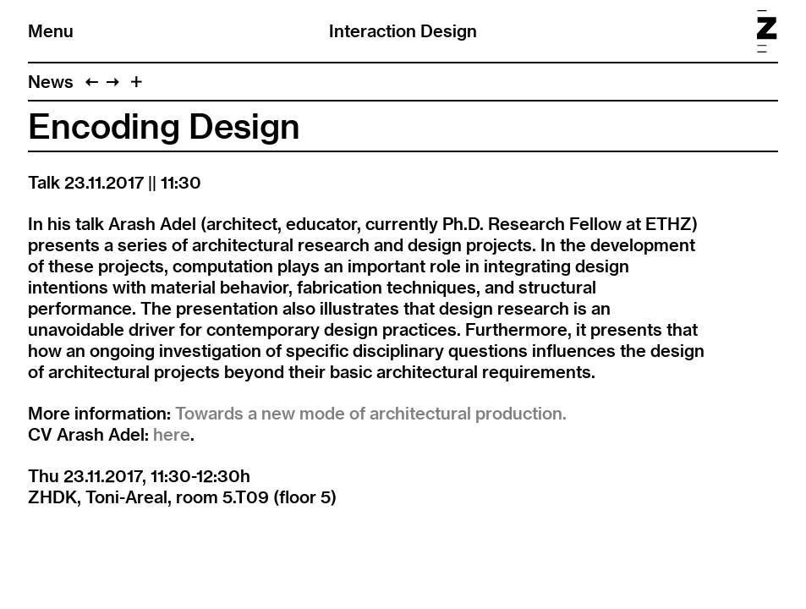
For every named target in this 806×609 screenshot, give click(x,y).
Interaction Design (403, 30)
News (51, 81)
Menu (51, 30)
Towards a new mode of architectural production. (371, 413)
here (171, 434)
